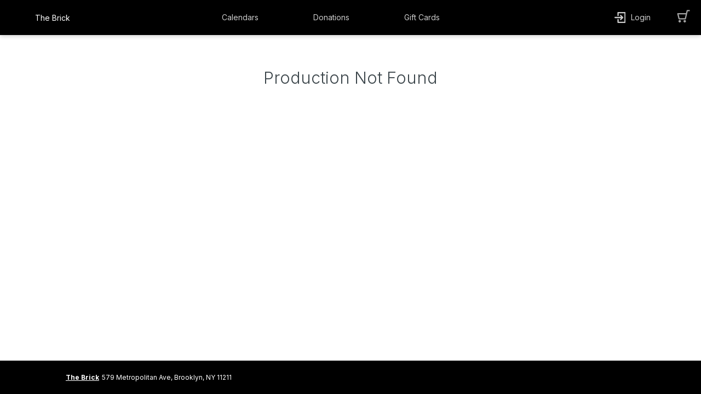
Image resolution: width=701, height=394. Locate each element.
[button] (243, 17)
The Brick (82, 377)
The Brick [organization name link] (52, 17)
